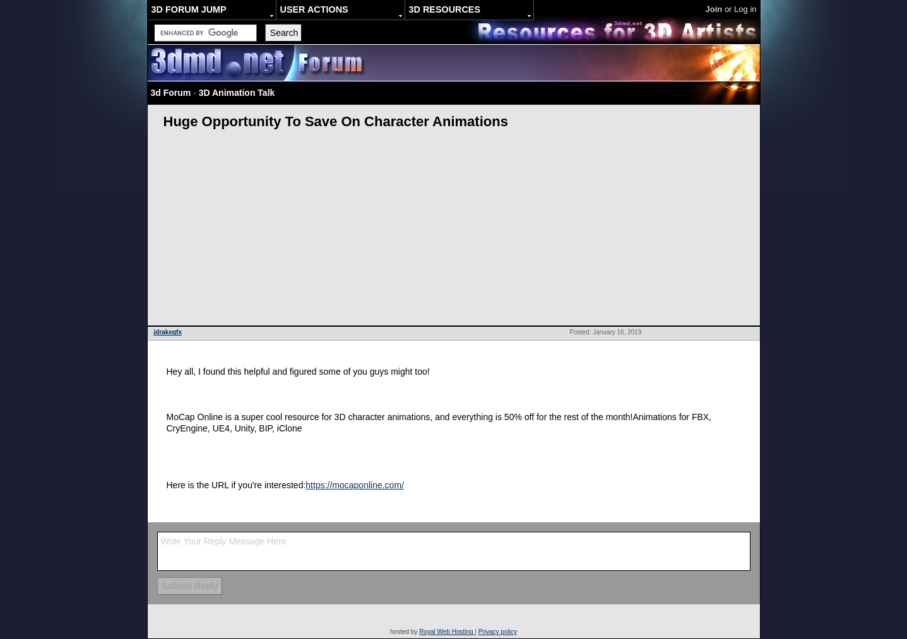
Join (714, 9)
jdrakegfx (168, 332)
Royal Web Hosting (447, 631)
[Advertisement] (454, 231)
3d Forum (171, 93)
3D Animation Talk (237, 93)
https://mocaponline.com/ (354, 485)
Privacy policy (497, 631)
